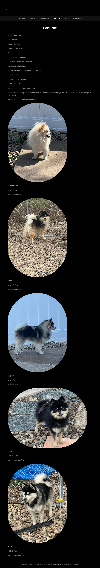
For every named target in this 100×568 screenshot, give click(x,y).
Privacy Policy (52, 565)
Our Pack (33, 18)
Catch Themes (73, 565)
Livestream (77, 18)
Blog (67, 18)
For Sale (57, 18)
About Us (21, 18)
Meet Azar (45, 18)
